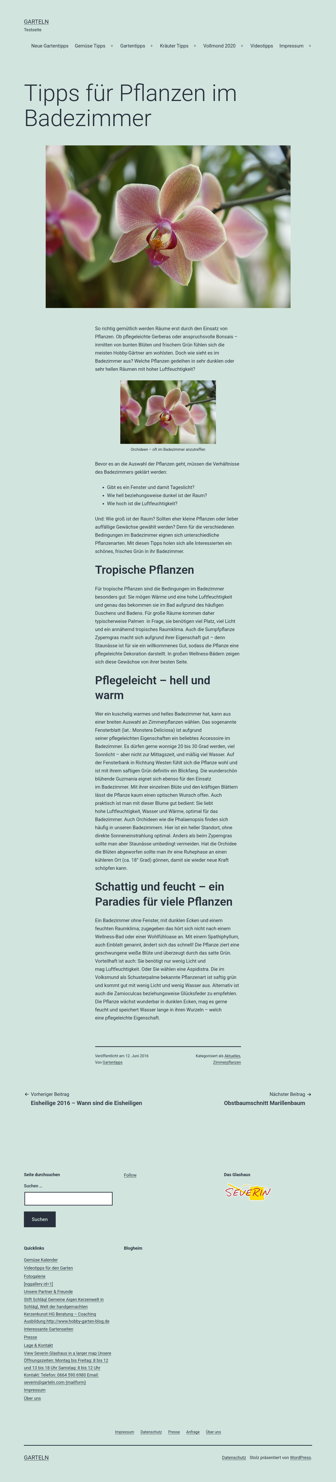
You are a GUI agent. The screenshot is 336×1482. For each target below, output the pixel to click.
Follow (130, 1175)
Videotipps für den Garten (48, 1267)
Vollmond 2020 (219, 46)
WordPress (300, 1457)
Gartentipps (132, 46)
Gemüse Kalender (41, 1259)
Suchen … (33, 1185)
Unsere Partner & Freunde (68, 1307)
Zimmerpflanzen (227, 1062)
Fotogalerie (68, 1281)
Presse (30, 1337)
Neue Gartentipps (50, 46)
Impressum (292, 46)
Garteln (36, 21)
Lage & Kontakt (68, 1364)
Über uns (32, 1398)
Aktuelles (232, 1056)
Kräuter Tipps (174, 46)
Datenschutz (234, 1457)
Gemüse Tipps (90, 46)
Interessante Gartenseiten (48, 1329)
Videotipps (261, 46)
